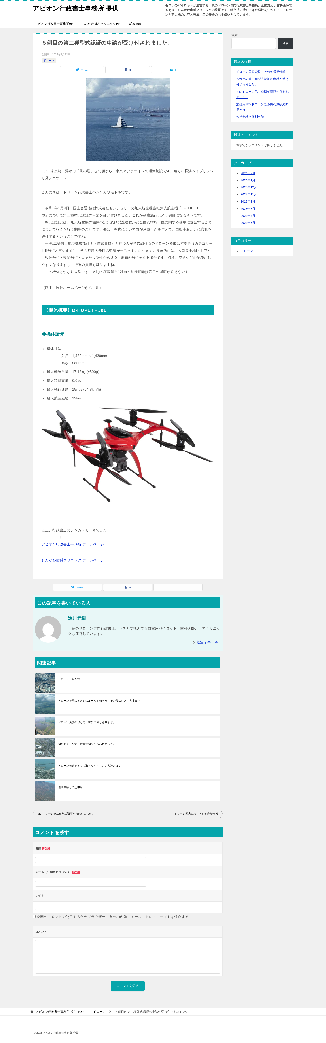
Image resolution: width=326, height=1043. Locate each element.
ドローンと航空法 (69, 679)
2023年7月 (248, 216)
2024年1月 (248, 180)
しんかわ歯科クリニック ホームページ (73, 560)
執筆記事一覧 (207, 642)
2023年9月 (248, 201)
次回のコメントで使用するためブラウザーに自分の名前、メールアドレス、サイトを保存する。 (114, 917)
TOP (60, 1011)
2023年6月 (248, 223)
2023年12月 (249, 187)
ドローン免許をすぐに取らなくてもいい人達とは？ (89, 765)
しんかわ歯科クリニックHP (101, 23)
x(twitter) (135, 23)
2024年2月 (248, 173)
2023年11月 (249, 194)
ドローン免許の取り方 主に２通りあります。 (87, 722)
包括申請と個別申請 (70, 787)
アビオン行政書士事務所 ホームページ (73, 544)
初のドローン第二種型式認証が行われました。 (87, 744)
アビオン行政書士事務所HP (54, 23)
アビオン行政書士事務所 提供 (77, 8)
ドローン (49, 60)
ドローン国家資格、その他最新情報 (196, 813)
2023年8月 (248, 208)
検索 (234, 35)
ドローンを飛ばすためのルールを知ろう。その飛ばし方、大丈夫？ (99, 700)
